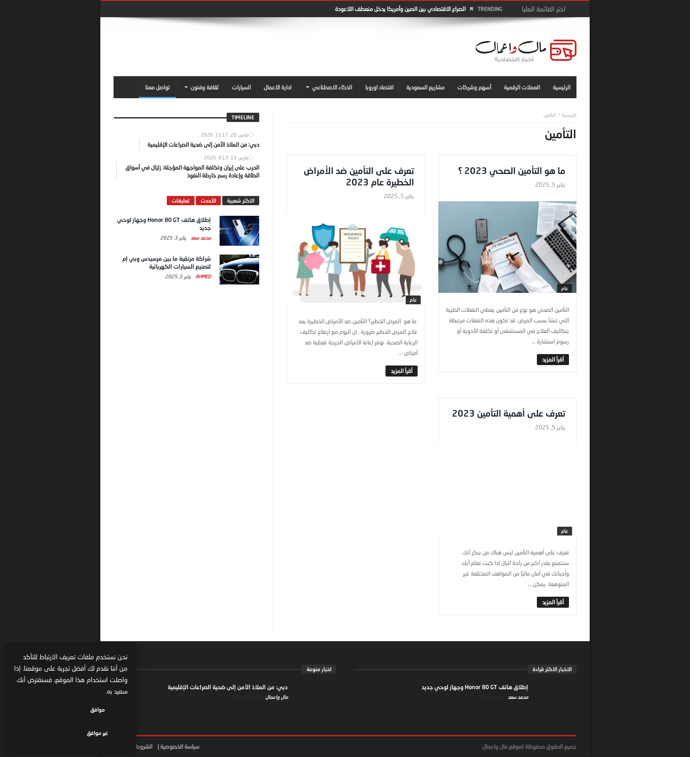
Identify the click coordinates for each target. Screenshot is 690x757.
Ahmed (202, 276)
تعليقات (181, 200)
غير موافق (44, 733)
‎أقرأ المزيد (553, 359)
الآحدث (208, 200)
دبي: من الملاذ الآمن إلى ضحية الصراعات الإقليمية (228, 687)
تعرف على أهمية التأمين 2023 (508, 413)
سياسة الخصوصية (179, 746)
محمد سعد (200, 237)
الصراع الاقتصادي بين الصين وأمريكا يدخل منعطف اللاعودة (400, 8)
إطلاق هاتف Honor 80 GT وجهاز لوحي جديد (475, 687)
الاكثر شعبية (240, 200)
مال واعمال (276, 697)
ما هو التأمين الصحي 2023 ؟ (511, 170)
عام (564, 288)
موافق (102, 733)
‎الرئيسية (569, 115)
